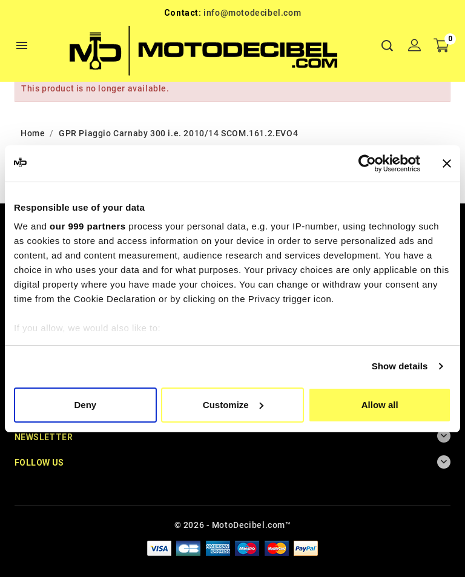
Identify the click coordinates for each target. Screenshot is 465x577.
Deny (85, 405)
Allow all (379, 405)
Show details (400, 366)
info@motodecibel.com (252, 13)
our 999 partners (88, 226)
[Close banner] (447, 163)
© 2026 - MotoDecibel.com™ (232, 525)
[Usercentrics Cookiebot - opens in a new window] (367, 163)
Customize (233, 405)
